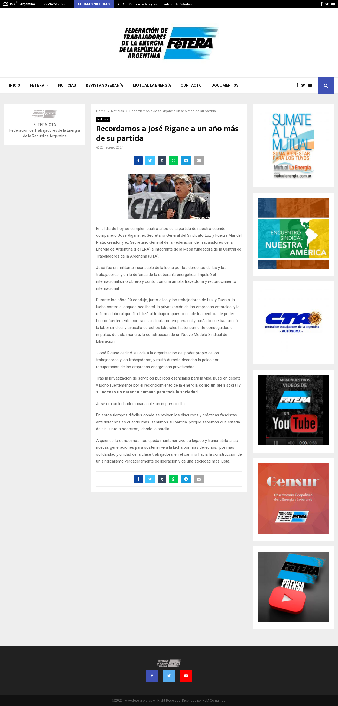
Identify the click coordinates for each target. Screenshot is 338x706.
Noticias (67, 85)
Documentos (225, 85)
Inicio (14, 85)
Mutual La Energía (152, 85)
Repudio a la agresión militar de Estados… (161, 4)
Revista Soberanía (104, 85)
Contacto (191, 85)
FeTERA (37, 85)
